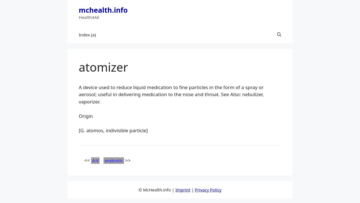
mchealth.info (103, 10)
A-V (95, 160)
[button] (279, 34)
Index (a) (87, 34)
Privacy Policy (208, 190)
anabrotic (114, 160)
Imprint (183, 190)
